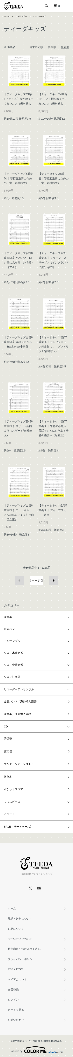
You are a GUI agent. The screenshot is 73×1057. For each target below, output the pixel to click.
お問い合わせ (16, 1019)
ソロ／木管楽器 (13, 652)
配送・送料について (20, 918)
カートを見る (16, 1009)
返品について (16, 928)
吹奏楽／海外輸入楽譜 (17, 714)
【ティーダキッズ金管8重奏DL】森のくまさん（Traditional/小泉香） (18, 342)
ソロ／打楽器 (12, 676)
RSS (10, 969)
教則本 (8, 776)
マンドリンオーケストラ (19, 764)
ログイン (13, 999)
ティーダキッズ (39, 16)
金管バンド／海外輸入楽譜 (20, 701)
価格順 (52, 47)
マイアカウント (17, 979)
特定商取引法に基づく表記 (24, 948)
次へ (53, 580)
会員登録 (13, 989)
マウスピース (12, 801)
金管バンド (11, 629)
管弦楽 (8, 738)
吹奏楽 (8, 617)
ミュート (9, 813)
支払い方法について (20, 939)
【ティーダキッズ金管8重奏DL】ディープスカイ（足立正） (53, 510)
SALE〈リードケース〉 (18, 826)
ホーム (7, 16)
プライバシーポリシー (21, 959)
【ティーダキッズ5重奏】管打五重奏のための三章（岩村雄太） (54, 178)
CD (6, 726)
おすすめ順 (36, 47)
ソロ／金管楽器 (13, 664)
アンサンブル (21, 16)
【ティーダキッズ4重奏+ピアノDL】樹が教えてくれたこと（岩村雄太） (19, 99)
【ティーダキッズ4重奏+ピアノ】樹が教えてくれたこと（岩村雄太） (53, 99)
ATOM (19, 969)
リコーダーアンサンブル (19, 689)
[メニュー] (67, 6)
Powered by (36, 1049)
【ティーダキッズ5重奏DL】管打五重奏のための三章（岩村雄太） (18, 178)
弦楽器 (8, 751)
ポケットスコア (13, 789)
